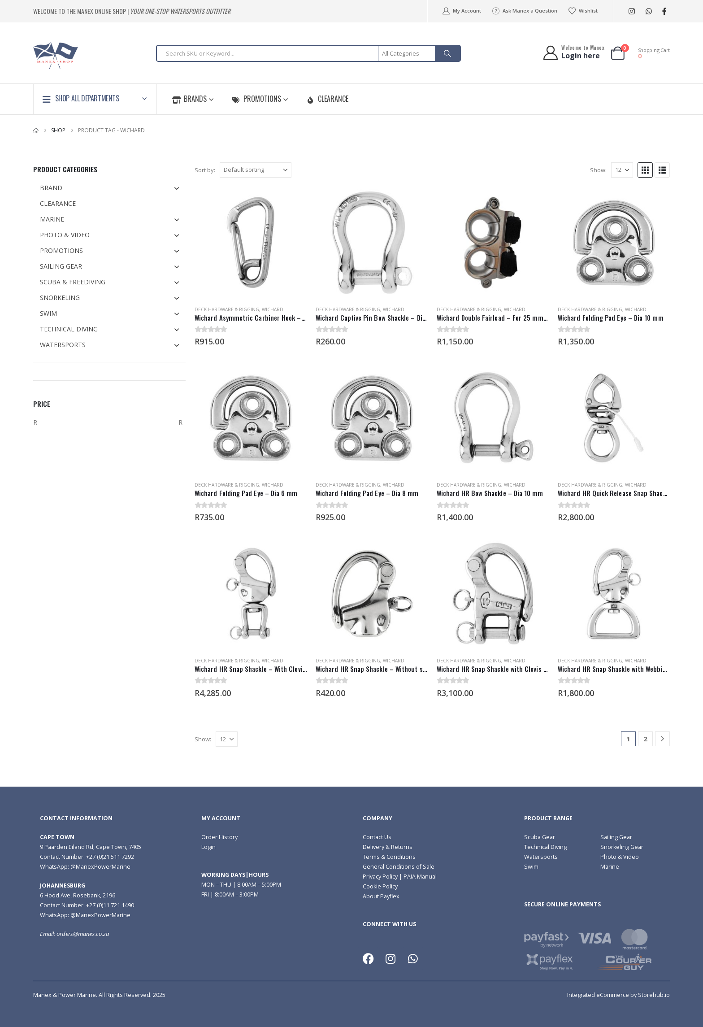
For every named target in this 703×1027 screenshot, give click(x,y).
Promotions (256, 98)
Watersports (541, 857)
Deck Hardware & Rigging (227, 309)
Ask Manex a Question (524, 11)
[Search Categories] (407, 53)
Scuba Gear (539, 837)
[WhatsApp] (648, 11)
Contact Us (377, 837)
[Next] (662, 738)
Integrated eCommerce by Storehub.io (618, 995)
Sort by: (205, 170)
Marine (609, 866)
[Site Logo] (55, 55)
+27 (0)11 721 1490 (110, 905)
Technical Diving (545, 847)
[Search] (447, 53)
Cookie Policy (380, 886)
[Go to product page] (251, 243)
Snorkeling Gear (621, 847)
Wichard (272, 309)
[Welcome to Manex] (573, 53)
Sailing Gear (616, 837)
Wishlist (583, 11)
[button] (645, 170)
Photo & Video (619, 857)
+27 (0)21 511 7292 (110, 857)
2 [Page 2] (645, 738)
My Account (461, 11)
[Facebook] (664, 11)
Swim (531, 866)
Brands (189, 98)
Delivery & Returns (387, 847)
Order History (219, 837)
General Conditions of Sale (398, 866)
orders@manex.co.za (82, 934)
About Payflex (381, 896)
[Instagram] (631, 11)
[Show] (622, 170)
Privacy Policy (380, 876)
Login (208, 847)
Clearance (327, 98)
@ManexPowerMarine (100, 866)
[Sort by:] (255, 170)
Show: (598, 170)
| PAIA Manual (417, 876)
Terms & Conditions (389, 857)
